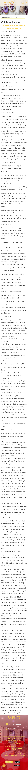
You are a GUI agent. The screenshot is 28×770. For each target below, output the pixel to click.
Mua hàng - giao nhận (19, 755)
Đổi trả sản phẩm (8, 755)
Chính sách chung (8, 753)
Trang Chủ (4, 17)
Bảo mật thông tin (20, 753)
